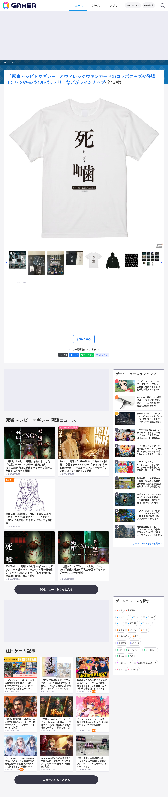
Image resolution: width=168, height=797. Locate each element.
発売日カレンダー (126, 662)
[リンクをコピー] (102, 355)
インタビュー (151, 649)
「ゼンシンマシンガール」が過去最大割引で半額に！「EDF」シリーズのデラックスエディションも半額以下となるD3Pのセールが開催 (19, 686)
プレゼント (133, 669)
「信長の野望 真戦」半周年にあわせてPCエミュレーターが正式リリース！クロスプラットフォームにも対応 (20, 723)
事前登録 (131, 610)
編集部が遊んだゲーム (147, 662)
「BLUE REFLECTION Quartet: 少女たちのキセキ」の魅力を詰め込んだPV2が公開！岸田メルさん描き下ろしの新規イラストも (20, 764)
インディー (123, 617)
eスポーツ (135, 643)
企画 (131, 655)
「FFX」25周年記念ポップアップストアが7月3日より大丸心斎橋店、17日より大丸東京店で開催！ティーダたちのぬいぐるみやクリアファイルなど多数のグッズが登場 (56, 687)
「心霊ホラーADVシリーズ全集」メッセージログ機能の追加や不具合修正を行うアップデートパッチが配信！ (82, 569)
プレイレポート (134, 649)
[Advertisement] (84, 35)
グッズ (144, 630)
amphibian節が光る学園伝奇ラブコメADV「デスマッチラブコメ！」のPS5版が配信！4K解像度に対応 (56, 762)
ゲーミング (146, 623)
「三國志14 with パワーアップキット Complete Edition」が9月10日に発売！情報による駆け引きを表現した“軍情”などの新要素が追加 (56, 725)
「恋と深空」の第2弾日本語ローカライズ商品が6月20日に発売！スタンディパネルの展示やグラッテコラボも (92, 762)
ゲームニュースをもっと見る (146, 543)
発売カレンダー (133, 5)
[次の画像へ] (84, 169)
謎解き (121, 630)
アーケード (137, 617)
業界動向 (122, 643)
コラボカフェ (124, 636)
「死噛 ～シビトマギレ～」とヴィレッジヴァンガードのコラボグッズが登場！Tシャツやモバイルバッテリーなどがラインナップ (83, 79)
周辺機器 (133, 623)
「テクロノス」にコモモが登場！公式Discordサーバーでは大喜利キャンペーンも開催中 (92, 722)
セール (121, 669)
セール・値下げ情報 (68, 427)
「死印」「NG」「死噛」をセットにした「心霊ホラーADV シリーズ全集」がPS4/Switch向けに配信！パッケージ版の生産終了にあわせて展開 (29, 466)
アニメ (137, 636)
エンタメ (10, 479)
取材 (120, 649)
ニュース (13, 62)
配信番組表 (148, 5)
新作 (120, 610)
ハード (121, 623)
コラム (121, 655)
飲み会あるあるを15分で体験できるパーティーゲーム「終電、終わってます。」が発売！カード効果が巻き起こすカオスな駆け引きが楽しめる (92, 686)
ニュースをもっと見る (56, 780)
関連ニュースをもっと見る (56, 589)
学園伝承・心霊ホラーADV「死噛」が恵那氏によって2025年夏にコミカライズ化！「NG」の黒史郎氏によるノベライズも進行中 (29, 518)
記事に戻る (84, 339)
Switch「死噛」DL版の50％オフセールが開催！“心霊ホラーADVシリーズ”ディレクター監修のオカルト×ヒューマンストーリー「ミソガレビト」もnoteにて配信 (83, 466)
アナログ (151, 617)
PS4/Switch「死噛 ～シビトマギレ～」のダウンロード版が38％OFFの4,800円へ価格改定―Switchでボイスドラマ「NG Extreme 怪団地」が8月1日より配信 (29, 571)
